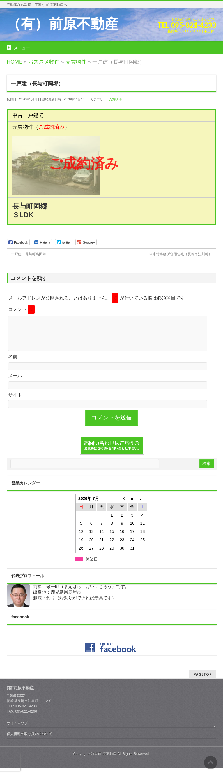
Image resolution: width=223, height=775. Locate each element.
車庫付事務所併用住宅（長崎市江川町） (182, 254)
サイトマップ (17, 730)
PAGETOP (203, 681)
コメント (21, 309)
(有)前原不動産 (104, 761)
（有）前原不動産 (62, 24)
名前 (12, 363)
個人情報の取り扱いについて (29, 741)
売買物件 (115, 99)
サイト (15, 401)
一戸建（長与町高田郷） (28, 254)
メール (15, 382)
